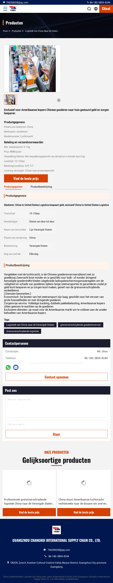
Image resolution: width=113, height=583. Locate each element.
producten (16, 31)
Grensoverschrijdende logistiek (22, 331)
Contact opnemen (57, 376)
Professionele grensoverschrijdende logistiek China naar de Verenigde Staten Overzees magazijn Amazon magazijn (28, 502)
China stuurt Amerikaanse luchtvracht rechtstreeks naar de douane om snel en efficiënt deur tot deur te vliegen (82, 502)
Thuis (5, 31)
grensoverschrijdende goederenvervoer (80, 324)
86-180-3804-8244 (98, 2)
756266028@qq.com (15, 2)
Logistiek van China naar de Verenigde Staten (46, 31)
